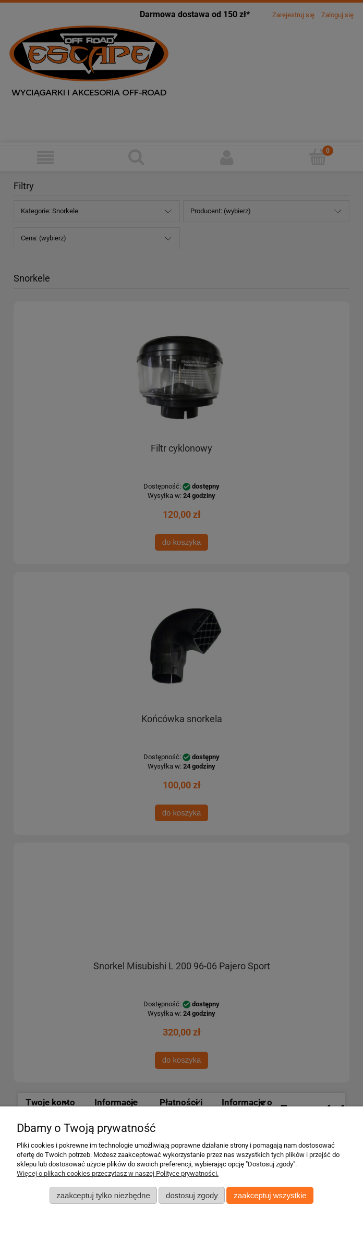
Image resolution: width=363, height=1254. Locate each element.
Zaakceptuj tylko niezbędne (103, 1195)
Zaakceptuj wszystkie (270, 1195)
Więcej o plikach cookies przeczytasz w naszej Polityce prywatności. (118, 1173)
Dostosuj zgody (192, 1195)
